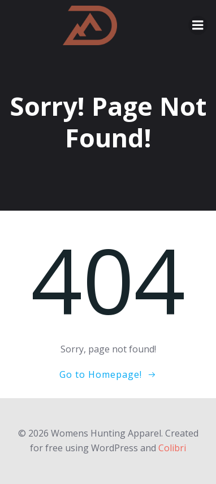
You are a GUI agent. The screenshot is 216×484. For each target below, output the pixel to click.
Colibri (172, 448)
